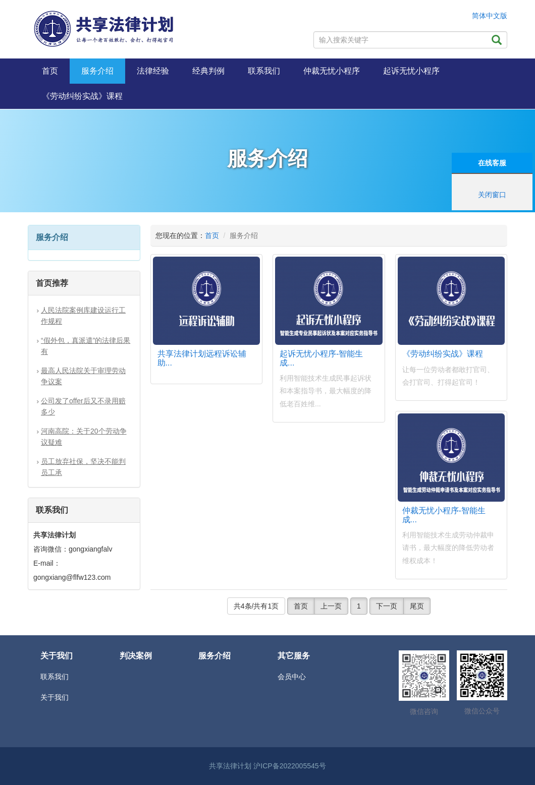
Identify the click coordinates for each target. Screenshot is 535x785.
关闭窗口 (492, 195)
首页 (50, 71)
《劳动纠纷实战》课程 (82, 96)
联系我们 (264, 71)
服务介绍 (97, 71)
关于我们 (54, 697)
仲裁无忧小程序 (331, 71)
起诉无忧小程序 (411, 71)
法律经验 (153, 71)
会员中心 (292, 677)
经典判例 (208, 71)
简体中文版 (489, 16)
